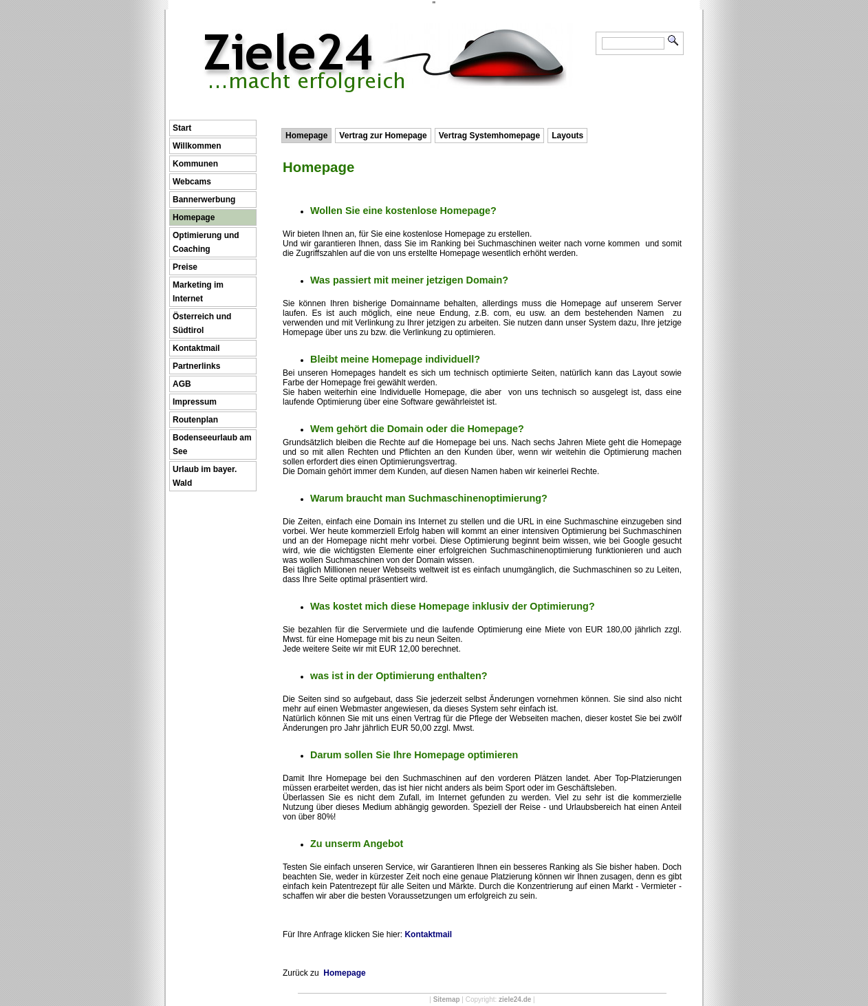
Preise (185, 267)
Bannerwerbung (204, 199)
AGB (182, 384)
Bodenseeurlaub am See (212, 444)
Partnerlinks (196, 366)
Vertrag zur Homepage (382, 135)
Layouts (567, 135)
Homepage (194, 217)
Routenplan (195, 420)
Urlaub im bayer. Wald (205, 476)
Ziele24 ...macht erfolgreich (387, 33)
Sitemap (446, 999)
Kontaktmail (196, 348)
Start (182, 128)
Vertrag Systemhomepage (489, 135)
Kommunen (195, 164)
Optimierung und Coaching (206, 242)
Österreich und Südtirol (202, 323)
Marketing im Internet (198, 291)
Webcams (192, 181)
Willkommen (197, 146)
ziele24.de (515, 999)
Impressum (195, 402)
